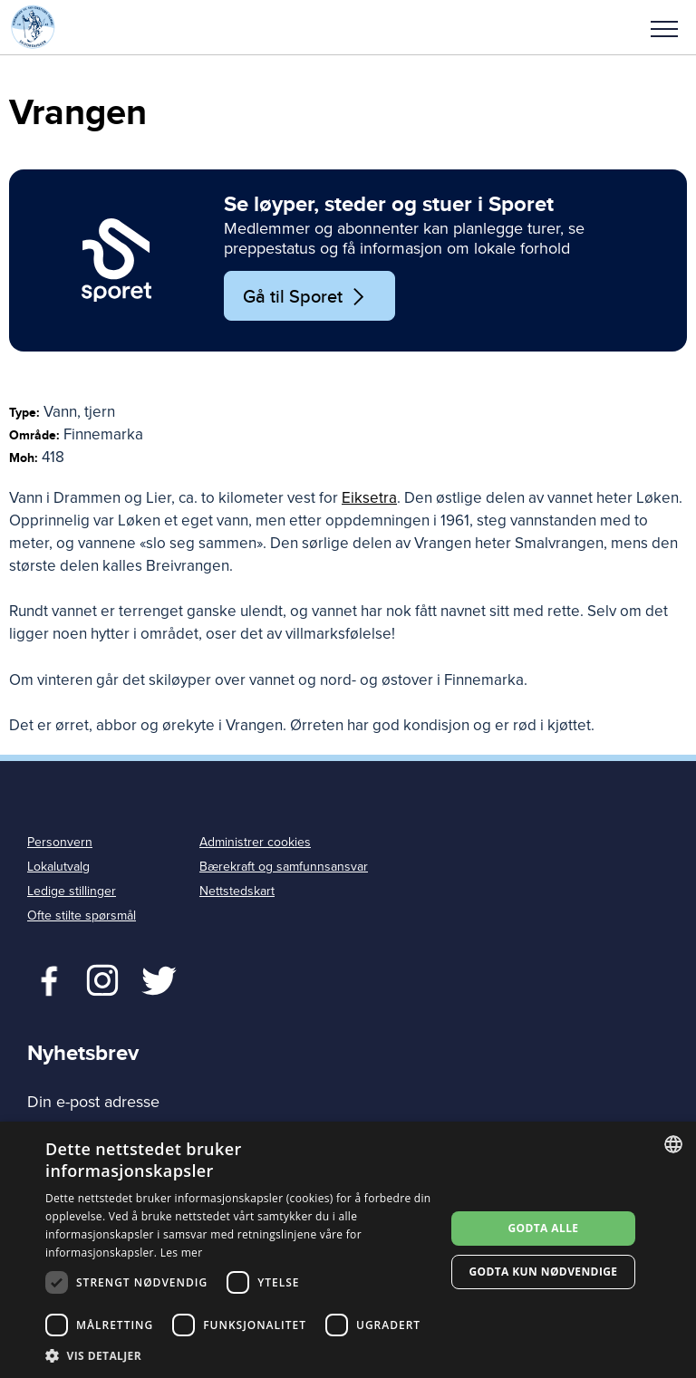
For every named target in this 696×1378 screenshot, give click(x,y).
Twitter (102, 978)
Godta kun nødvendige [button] (543, 1271)
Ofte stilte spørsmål (81, 915)
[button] (664, 27)
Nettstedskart (237, 891)
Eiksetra (369, 497)
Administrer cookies (255, 842)
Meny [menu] (664, 29)
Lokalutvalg (58, 866)
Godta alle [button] (543, 1228)
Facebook (45, 978)
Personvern (59, 842)
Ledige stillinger (71, 891)
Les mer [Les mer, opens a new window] (181, 1252)
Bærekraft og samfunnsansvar (283, 866)
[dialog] (348, 1250)
